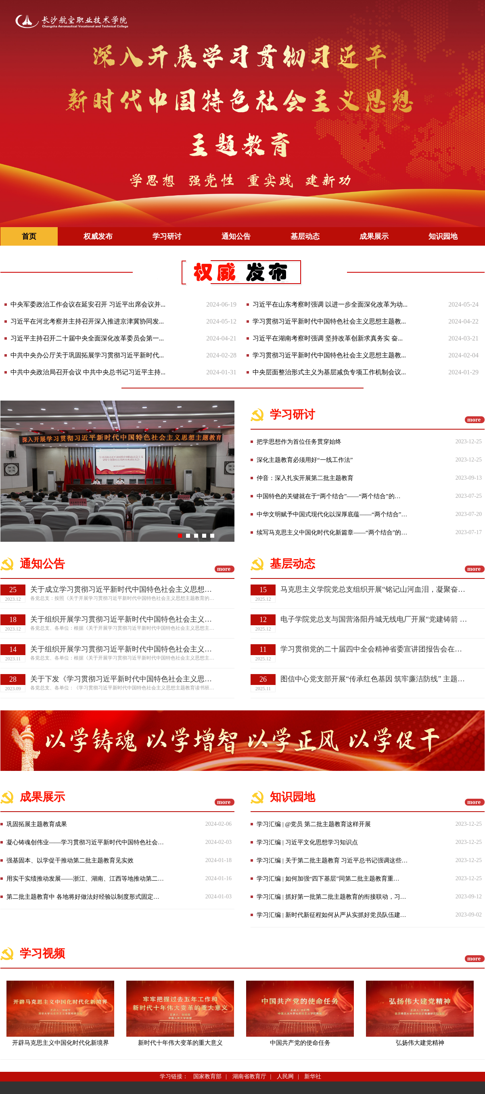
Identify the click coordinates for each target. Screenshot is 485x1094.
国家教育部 (207, 1076)
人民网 (285, 1076)
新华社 (312, 1076)
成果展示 (374, 236)
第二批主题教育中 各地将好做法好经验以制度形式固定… (82, 897)
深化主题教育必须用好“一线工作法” (305, 460)
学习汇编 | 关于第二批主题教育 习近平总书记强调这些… (332, 860)
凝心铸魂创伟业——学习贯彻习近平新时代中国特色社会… (85, 842)
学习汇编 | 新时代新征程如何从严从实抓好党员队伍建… (331, 915)
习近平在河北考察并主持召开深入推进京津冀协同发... (87, 321)
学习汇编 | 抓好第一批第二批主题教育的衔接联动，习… (331, 897)
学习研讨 (167, 236)
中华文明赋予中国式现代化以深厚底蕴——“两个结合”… (332, 514)
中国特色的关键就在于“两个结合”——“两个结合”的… (329, 496)
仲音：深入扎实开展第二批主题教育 (305, 478)
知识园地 (443, 236)
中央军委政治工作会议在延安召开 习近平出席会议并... (87, 304)
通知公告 (236, 236)
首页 (29, 236)
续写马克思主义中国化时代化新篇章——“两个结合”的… (332, 532)
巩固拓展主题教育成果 (36, 824)
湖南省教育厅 (249, 1076)
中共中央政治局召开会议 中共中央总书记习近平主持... (87, 372)
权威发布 (98, 236)
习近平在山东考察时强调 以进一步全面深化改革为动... (330, 304)
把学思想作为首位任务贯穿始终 (299, 441)
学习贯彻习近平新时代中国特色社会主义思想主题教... (329, 321)
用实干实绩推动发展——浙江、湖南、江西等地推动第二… (85, 878)
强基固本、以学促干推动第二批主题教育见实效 (70, 860)
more (474, 419)
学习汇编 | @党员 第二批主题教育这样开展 (314, 824)
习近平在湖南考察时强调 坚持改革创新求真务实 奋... (328, 338)
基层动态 (305, 236)
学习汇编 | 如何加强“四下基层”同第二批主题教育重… (328, 878)
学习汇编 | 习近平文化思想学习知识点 (307, 842)
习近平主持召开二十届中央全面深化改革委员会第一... (87, 338)
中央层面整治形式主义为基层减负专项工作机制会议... (329, 372)
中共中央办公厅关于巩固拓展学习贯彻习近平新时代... (87, 355)
